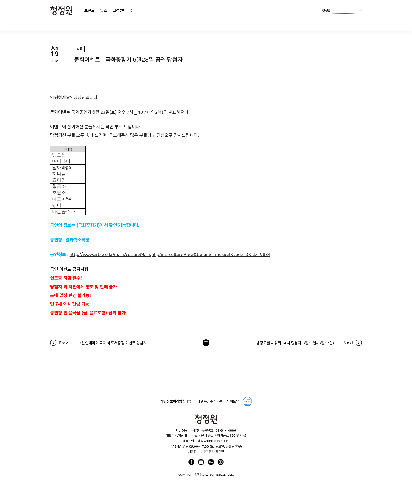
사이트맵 (233, 401)
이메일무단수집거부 (208, 401)
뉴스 (103, 10)
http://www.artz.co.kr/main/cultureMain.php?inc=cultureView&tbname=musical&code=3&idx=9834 (170, 254)
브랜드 (89, 10)
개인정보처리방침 (172, 401)
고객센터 (119, 10)
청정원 (342, 12)
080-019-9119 (218, 441)
